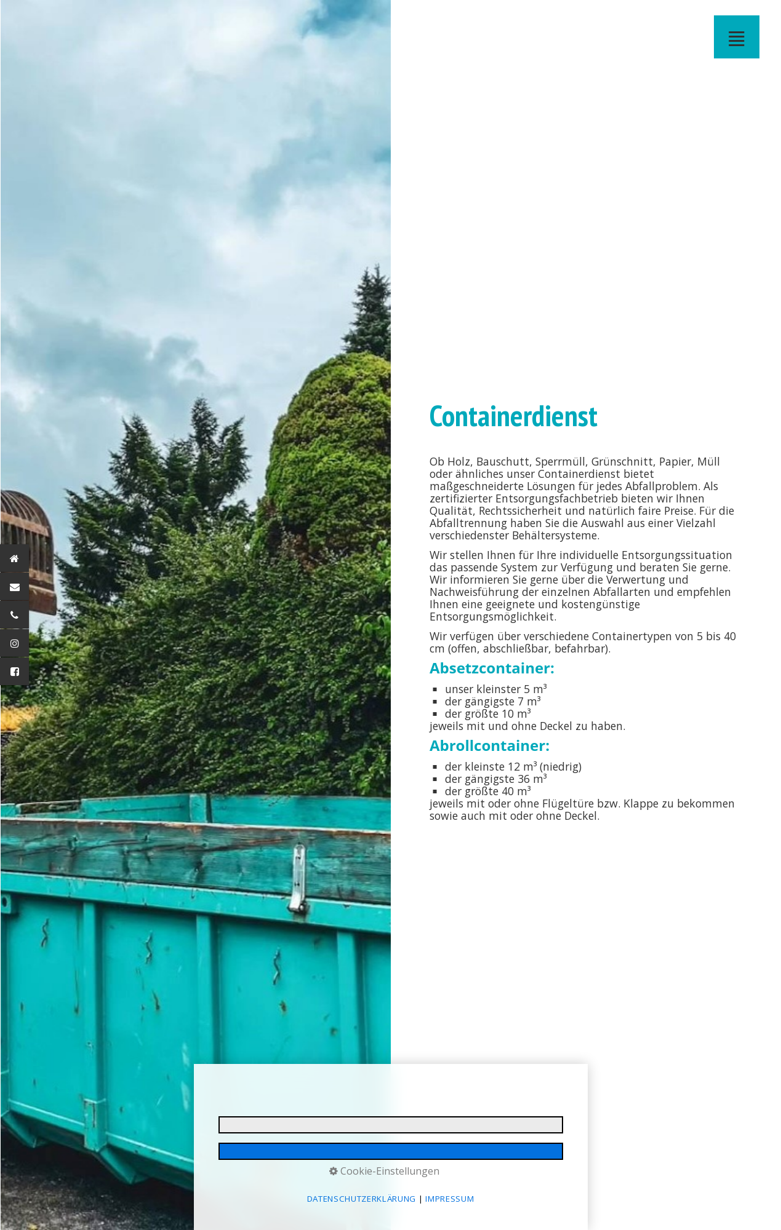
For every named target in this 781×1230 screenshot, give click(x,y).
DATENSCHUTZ (499, 20)
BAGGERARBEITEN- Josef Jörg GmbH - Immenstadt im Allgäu (105, 20)
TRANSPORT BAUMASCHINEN (144, 20)
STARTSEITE (46, 20)
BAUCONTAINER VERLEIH (282, 20)
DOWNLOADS (440, 20)
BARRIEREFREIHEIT (519, 20)
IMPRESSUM (479, 20)
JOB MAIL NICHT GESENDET (578, 20)
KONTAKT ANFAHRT (400, 20)
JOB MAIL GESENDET (558, 20)
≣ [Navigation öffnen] (736, 37)
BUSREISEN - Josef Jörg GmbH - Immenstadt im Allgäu (243, 20)
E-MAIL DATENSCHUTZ (538, 20)
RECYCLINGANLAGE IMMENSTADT (322, 20)
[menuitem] (47, 21)
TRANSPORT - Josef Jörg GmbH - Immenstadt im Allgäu (164, 20)
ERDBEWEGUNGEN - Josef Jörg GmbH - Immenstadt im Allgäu (85, 20)
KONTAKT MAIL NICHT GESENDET (617, 20)
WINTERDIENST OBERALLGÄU (381, 20)
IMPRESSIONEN (460, 20)
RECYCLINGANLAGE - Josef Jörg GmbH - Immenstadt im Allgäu (361, 20)
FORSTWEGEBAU (125, 20)
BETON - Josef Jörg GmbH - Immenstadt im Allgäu (203, 20)
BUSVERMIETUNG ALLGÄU (223, 20)
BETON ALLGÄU (184, 20)
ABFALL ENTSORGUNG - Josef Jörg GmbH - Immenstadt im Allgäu (341, 20)
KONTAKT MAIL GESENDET (597, 20)
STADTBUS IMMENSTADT (263, 20)
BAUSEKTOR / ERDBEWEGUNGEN (66, 20)
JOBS (420, 20)
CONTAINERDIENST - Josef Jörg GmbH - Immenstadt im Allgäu (302, 20)
